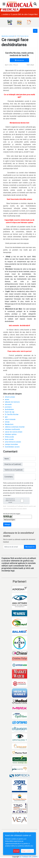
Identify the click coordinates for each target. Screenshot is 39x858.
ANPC (35, 857)
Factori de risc (24, 36)
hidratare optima (10, 434)
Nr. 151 (17, 36)
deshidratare (9, 409)
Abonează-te (30, 547)
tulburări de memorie (12, 402)
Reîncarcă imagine (9, 519)
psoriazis (8, 407)
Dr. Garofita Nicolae (11, 414)
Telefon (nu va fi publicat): (14, 470)
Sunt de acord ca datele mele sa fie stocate (17, 500)
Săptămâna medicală (8, 36)
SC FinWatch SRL (25, 857)
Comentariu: (9, 477)
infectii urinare (10, 397)
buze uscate (9, 439)
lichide (7, 422)
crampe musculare (11, 444)
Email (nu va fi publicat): (13, 464)
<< (35, 31)
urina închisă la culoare (13, 442)
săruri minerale (10, 419)
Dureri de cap (9, 412)
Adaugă (7, 524)
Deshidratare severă (12, 447)
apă (6, 417)
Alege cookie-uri (27, 851)
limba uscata (9, 437)
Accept (16, 851)
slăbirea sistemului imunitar (15, 427)
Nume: (7, 459)
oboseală (8, 404)
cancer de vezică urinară (13, 432)
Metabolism (9, 424)
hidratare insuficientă (12, 429)
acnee (7, 399)
